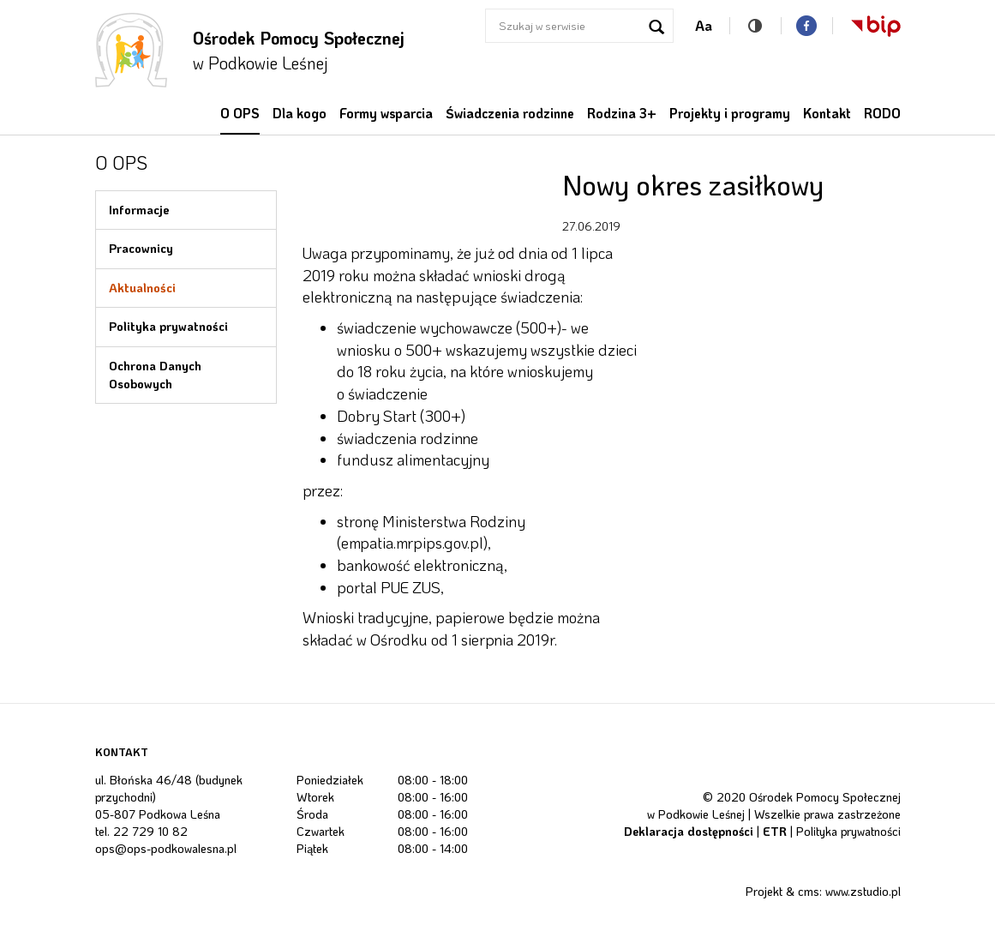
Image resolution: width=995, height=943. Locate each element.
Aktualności (142, 287)
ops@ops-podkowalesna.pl (166, 848)
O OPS (240, 113)
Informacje (139, 209)
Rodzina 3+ (621, 113)
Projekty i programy (729, 113)
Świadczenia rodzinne (510, 113)
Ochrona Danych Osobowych (155, 374)
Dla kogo (300, 113)
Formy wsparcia (386, 113)
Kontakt (827, 113)
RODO (882, 113)
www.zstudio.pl (863, 891)
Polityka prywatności (168, 326)
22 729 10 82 (150, 831)
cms (808, 891)
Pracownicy (141, 248)
